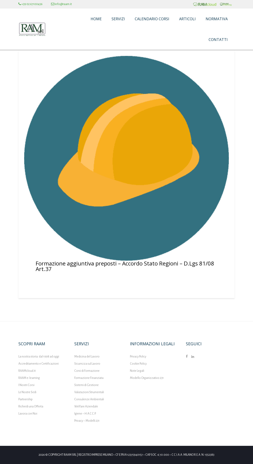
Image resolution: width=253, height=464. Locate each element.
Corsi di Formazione (87, 370)
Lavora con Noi (27, 413)
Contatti (218, 39)
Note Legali (137, 370)
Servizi (118, 18)
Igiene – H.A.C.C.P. (85, 413)
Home (96, 18)
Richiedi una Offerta (30, 406)
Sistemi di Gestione (86, 385)
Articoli (187, 18)
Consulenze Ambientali (89, 399)
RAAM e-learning (29, 378)
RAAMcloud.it (27, 370)
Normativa (217, 18)
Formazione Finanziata (89, 378)
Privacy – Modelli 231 (87, 420)
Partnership (25, 399)
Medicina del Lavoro (87, 356)
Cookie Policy (138, 363)
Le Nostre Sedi (27, 392)
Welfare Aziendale (86, 406)
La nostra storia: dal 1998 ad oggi (38, 356)
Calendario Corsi (152, 18)
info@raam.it (61, 4)
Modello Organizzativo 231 (147, 378)
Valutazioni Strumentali (89, 392)
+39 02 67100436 (30, 4)
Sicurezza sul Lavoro (87, 363)
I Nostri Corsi (26, 385)
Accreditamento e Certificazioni (38, 363)
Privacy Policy (138, 356)
